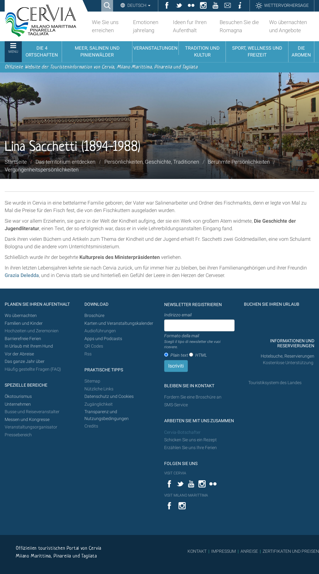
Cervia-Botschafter (182, 432)
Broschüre (94, 315)
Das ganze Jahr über (25, 361)
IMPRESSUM (223, 551)
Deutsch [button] (138, 5)
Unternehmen (18, 404)
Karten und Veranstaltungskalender (118, 323)
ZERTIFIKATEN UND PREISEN (291, 551)
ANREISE (249, 551)
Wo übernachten (21, 315)
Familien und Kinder (24, 323)
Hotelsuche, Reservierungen (287, 356)
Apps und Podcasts (103, 338)
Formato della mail (199, 341)
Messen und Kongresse (27, 419)
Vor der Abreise (19, 354)
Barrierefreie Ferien (23, 338)
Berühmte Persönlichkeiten (239, 162)
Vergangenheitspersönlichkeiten (42, 169)
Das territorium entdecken (65, 162)
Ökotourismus (18, 396)
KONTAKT (197, 551)
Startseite (16, 162)
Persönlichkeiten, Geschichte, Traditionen (151, 162)
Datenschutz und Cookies (109, 396)
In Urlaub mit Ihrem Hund (29, 346)
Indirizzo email (178, 314)
